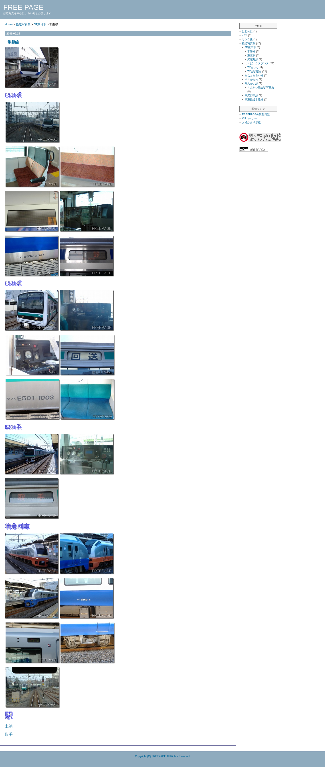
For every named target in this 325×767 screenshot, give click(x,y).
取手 (9, 734)
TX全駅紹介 (254, 71)
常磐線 (13, 42)
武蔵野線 (252, 59)
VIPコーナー (249, 118)
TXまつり (253, 67)
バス (244, 35)
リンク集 (247, 39)
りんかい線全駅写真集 (260, 87)
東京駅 (251, 55)
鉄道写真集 (23, 24)
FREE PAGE (23, 7)
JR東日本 (40, 24)
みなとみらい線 (254, 75)
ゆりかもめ (251, 79)
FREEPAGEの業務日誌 (256, 114)
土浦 (9, 726)
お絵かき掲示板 (251, 122)
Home (9, 24)
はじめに (247, 31)
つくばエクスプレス (257, 63)
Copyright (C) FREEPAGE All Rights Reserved (162, 756)
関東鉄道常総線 (254, 99)
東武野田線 (251, 95)
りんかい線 (251, 83)
